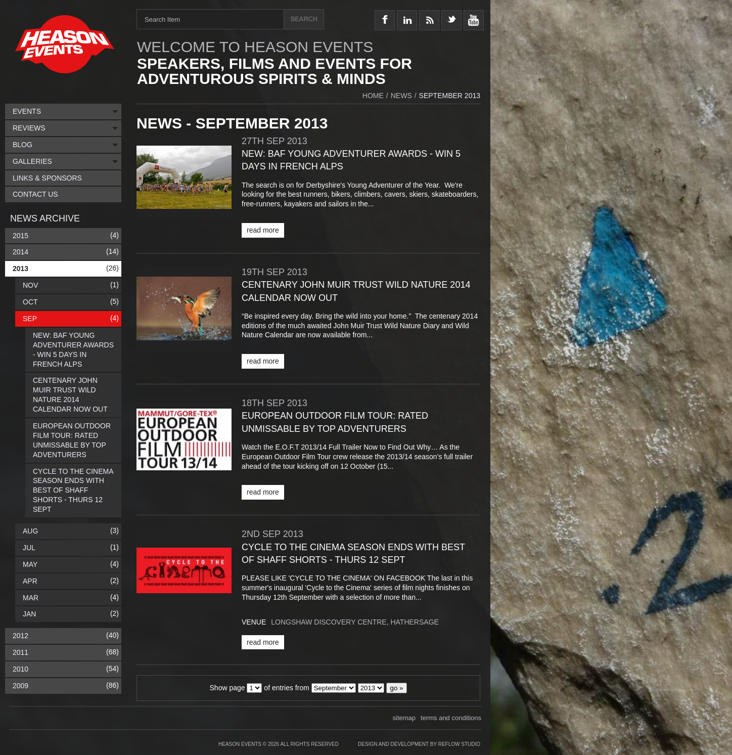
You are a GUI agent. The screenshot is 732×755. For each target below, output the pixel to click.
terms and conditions (451, 718)
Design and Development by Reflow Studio (419, 744)
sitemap (404, 718)
